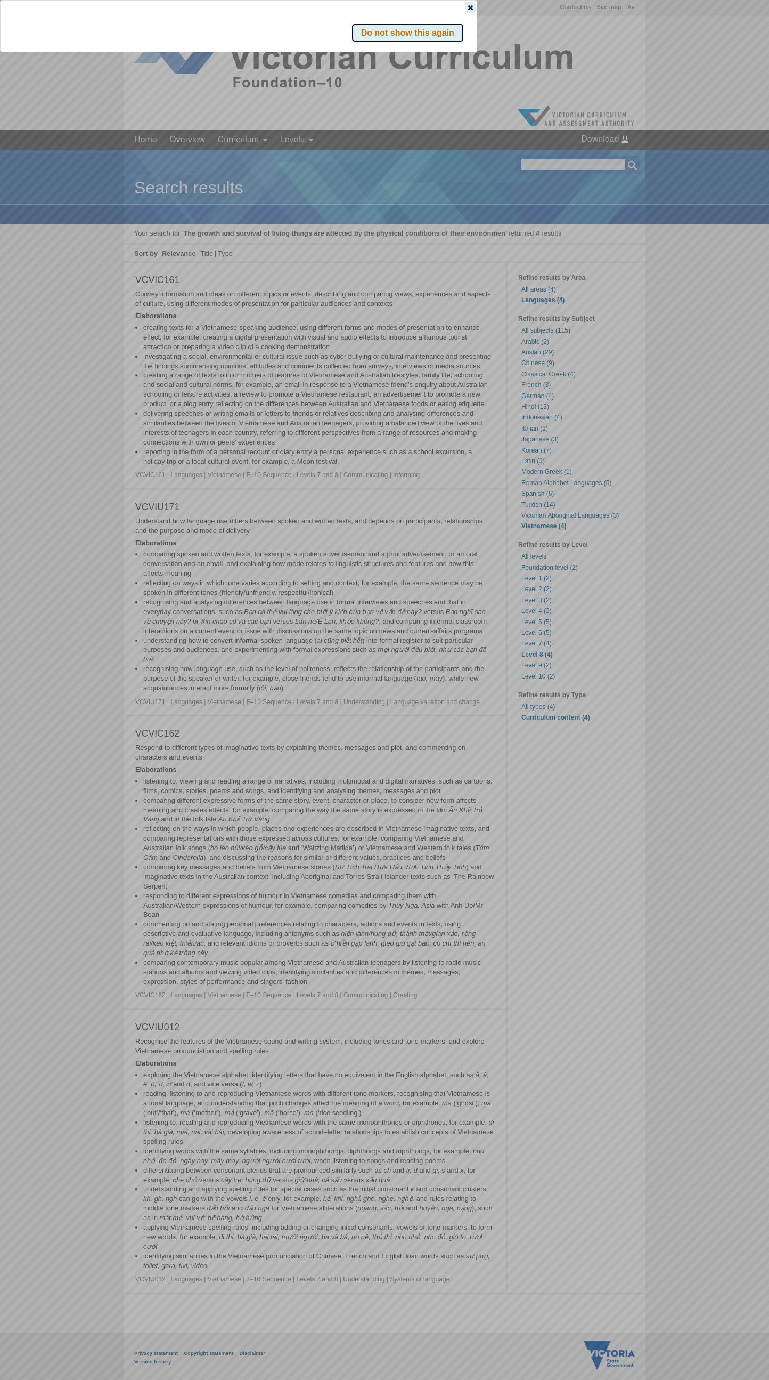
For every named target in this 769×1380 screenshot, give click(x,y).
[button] (614, 159)
